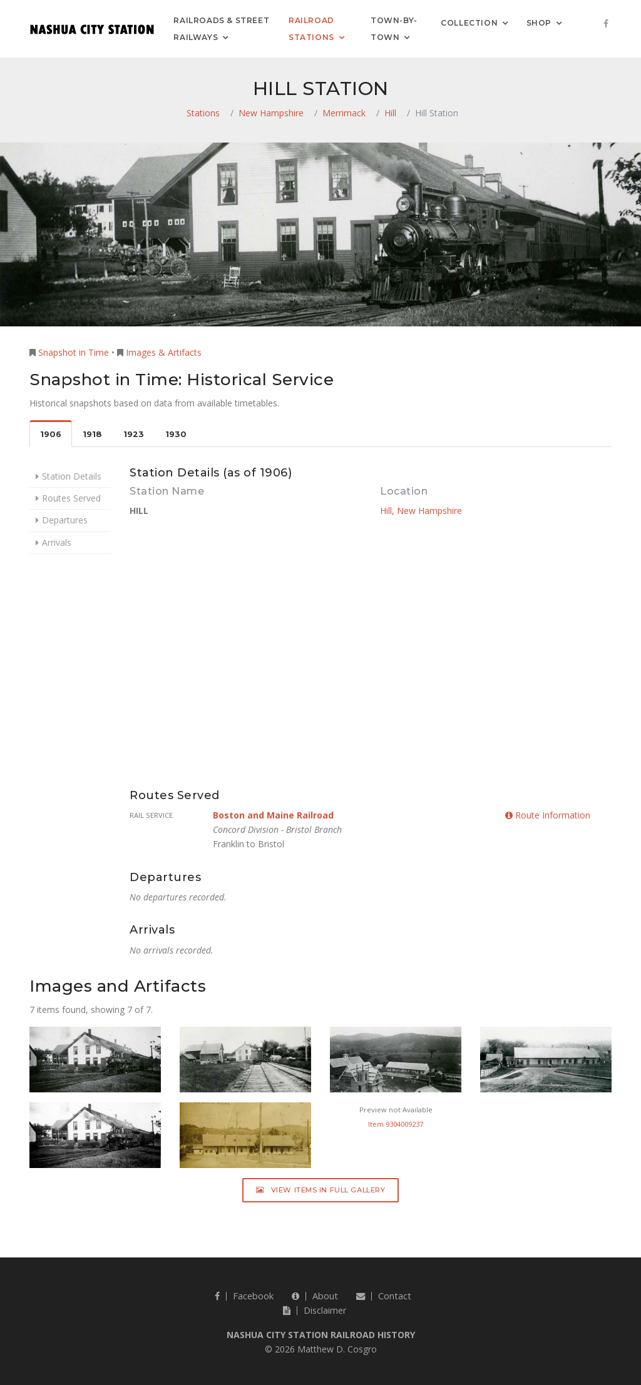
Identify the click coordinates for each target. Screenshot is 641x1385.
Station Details (71, 476)
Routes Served (71, 498)
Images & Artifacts (164, 352)
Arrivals (56, 542)
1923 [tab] (133, 434)
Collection (469, 22)
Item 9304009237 (395, 1124)
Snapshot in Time (73, 352)
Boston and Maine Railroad (273, 815)
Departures (65, 520)
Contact (383, 1296)
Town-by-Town (394, 29)
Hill (390, 113)
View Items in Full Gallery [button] (321, 1190)
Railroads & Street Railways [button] (221, 29)
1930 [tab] (176, 434)
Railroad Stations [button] (311, 29)
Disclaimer (314, 1310)
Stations (203, 113)
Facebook (244, 1296)
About (315, 1296)
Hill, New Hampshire (421, 510)
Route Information (547, 815)
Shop (538, 22)
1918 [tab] (92, 434)
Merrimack (344, 113)
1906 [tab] (50, 434)
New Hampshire (271, 113)
